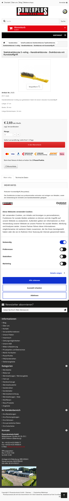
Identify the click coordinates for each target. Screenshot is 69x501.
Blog (20, 2)
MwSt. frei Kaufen (9, 353)
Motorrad (6, 373)
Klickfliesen (7, 400)
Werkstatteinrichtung (11, 394)
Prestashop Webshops (41, 492)
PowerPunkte (39, 160)
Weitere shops (28, 2)
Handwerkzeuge (9, 382)
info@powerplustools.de (16, 447)
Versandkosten (13, 127)
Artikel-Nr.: (6, 93)
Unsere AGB (7, 344)
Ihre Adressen (8, 420)
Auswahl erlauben (34, 288)
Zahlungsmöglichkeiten (11, 341)
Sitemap (28, 492)
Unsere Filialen (8, 335)
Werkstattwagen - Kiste (11, 397)
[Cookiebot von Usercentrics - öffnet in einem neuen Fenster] (56, 203)
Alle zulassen (34, 280)
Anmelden (62, 2)
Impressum (7, 338)
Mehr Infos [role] (8, 177)
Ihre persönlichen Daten (12, 423)
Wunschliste (11, 166)
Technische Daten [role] (21, 177)
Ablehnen (34, 295)
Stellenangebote (9, 362)
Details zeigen (56, 273)
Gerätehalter (7, 391)
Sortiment (59, 35)
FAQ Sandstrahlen (9, 359)
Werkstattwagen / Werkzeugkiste (15, 376)
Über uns (15, 2)
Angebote (6, 406)
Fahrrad (6, 379)
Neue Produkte (8, 403)
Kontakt (7, 2)
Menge (6, 131)
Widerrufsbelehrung (10, 347)
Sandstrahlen (8, 388)
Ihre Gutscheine (8, 426)
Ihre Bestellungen (9, 414)
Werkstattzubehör (9, 385)
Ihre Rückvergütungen (11, 417)
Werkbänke (7, 370)
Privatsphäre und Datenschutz (14, 350)
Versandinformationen (11, 332)
